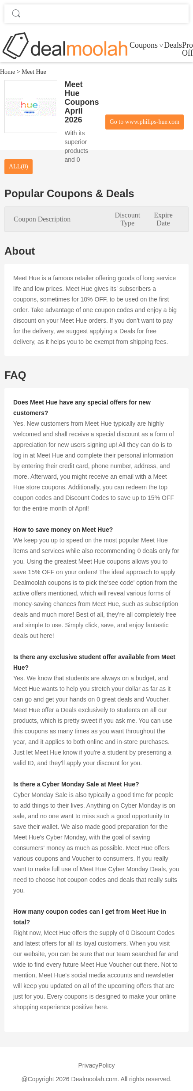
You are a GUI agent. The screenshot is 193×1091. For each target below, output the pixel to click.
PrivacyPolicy (96, 1065)
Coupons (144, 45)
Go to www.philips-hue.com (145, 121)
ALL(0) (18, 166)
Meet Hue (34, 72)
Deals (173, 45)
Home (7, 72)
